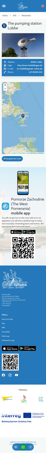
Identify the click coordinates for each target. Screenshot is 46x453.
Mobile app (5, 336)
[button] (23, 116)
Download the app (8, 340)
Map (3, 323)
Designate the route (12, 159)
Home (5, 15)
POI (14, 15)
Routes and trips (7, 319)
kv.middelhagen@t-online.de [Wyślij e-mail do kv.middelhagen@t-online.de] (29, 69)
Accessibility (6, 332)
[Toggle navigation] (23, 447)
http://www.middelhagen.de (30, 65)
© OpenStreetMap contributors (35, 153)
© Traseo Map (21, 153)
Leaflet (14, 153)
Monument (26, 15)
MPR (3, 328)
